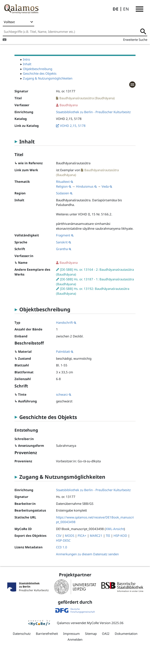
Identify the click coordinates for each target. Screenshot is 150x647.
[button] (139, 9)
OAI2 (106, 633)
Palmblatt (64, 351)
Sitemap (91, 633)
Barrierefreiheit (47, 633)
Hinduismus (86, 186)
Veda (107, 186)
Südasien (64, 193)
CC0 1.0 (61, 547)
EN (126, 9)
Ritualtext (64, 181)
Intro (26, 59)
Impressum (71, 633)
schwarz (63, 394)
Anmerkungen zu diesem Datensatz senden (87, 554)
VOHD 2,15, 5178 (73, 125)
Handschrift (66, 322)
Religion (63, 186)
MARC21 (96, 535)
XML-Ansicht (115, 529)
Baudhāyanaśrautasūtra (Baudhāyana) (87, 98)
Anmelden (75, 639)
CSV (58, 535)
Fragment (64, 235)
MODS (69, 535)
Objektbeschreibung (37, 69)
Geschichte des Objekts (39, 73)
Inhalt (27, 64)
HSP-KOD (120, 535)
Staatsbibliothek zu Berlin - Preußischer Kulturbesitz (93, 112)
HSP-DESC (63, 540)
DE (116, 9)
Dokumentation (126, 633)
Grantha (63, 249)
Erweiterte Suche (135, 39)
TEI (108, 535)
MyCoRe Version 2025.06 (105, 623)
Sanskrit (63, 242)
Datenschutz (22, 633)
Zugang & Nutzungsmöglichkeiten (47, 78)
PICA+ (82, 535)
